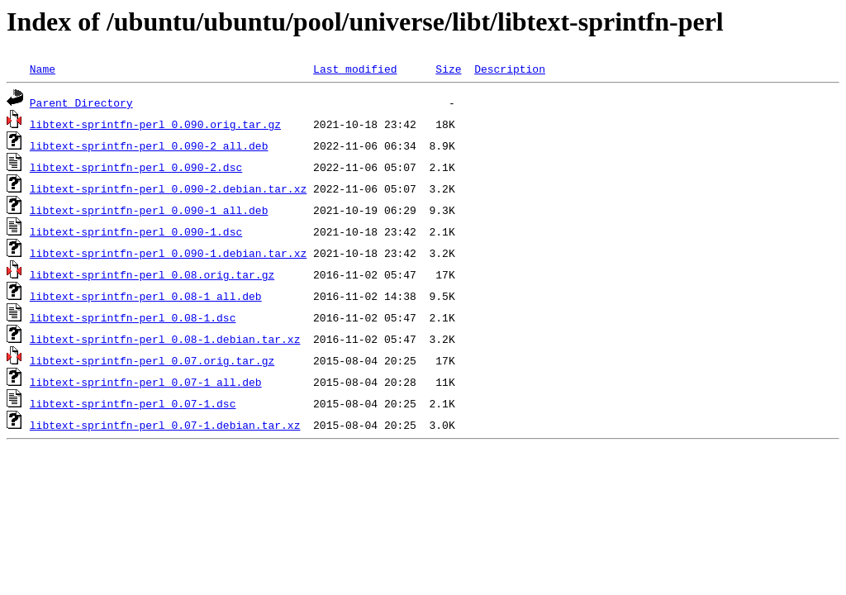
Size (448, 68)
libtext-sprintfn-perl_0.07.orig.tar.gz (152, 360)
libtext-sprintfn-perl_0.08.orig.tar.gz (152, 274)
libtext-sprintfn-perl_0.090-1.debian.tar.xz (168, 252)
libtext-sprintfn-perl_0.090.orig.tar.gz (155, 124)
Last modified (355, 68)
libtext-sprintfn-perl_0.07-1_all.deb (146, 381)
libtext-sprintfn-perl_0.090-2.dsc (136, 166)
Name (42, 68)
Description (509, 68)
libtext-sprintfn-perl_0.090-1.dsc (136, 231)
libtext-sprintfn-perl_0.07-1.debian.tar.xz (165, 424)
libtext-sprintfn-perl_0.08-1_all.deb (146, 295)
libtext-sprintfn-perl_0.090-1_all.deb (149, 209)
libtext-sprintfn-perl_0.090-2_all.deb (149, 145)
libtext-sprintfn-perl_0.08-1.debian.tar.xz (165, 338)
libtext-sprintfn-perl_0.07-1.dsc (133, 403)
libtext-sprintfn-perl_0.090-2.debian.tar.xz (168, 188)
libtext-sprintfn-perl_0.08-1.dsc (133, 317)
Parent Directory (81, 102)
